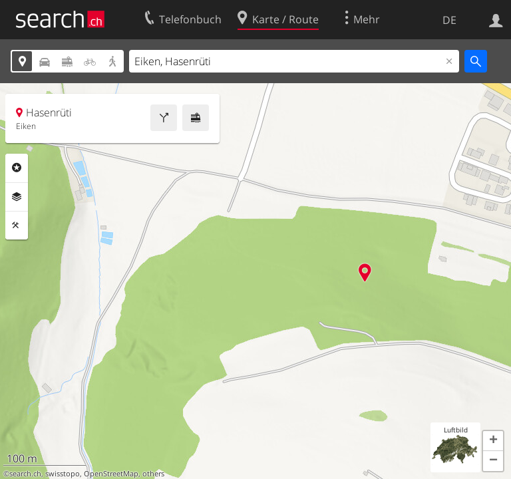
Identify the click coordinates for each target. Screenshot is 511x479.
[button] (493, 441)
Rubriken (16, 168)
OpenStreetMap (111, 473)
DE (449, 20)
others (153, 473)
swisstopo (62, 473)
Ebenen (16, 197)
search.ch (25, 473)
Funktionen (16, 226)
